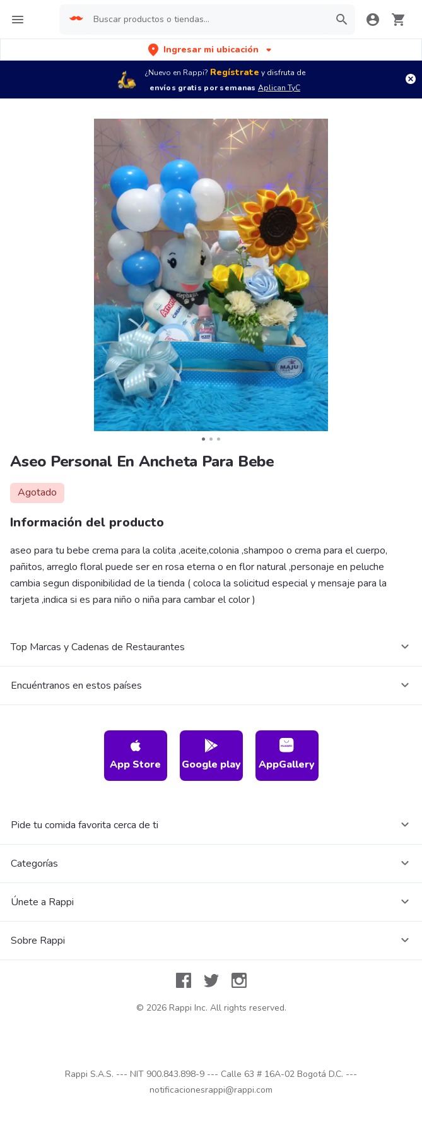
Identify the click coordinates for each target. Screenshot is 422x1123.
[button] (211, 49)
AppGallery (287, 754)
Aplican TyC (279, 88)
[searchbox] (207, 19)
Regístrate (234, 72)
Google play (211, 754)
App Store (135, 754)
